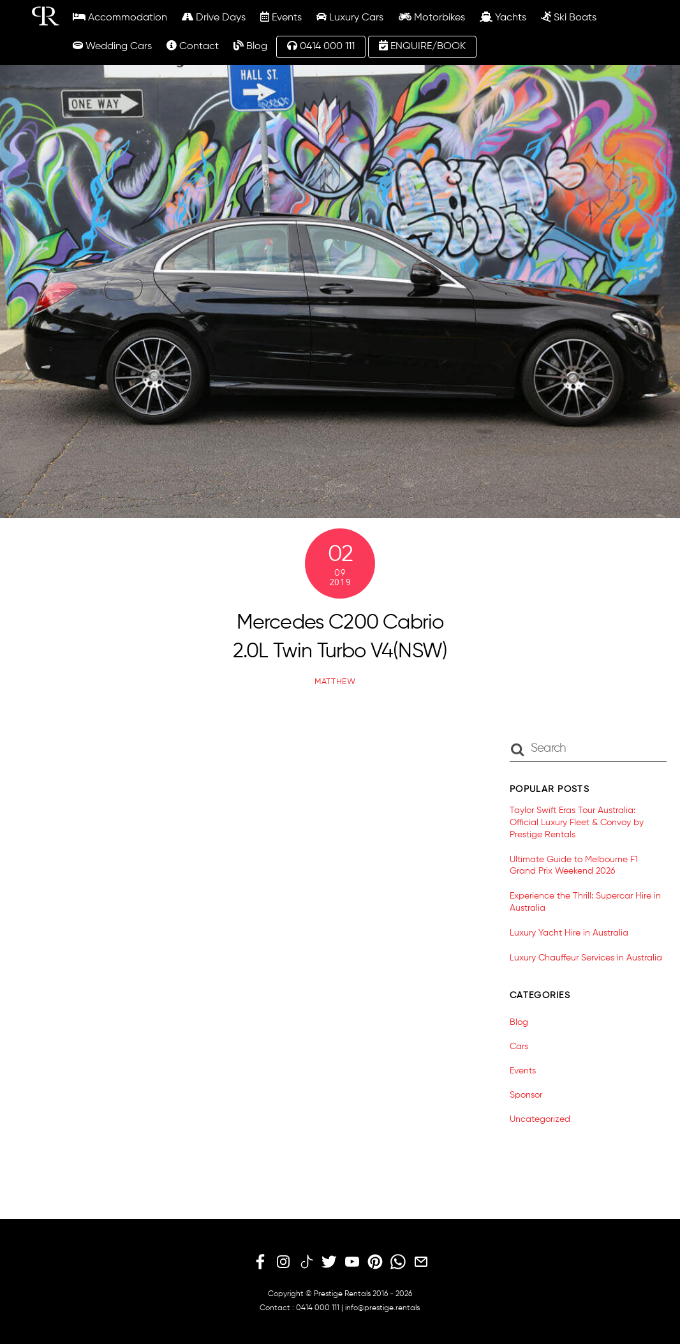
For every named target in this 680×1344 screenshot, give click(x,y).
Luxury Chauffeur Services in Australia (586, 957)
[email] (421, 1262)
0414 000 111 (321, 46)
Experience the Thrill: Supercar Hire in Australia (585, 902)
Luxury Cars (349, 17)
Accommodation (120, 17)
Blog (250, 46)
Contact (192, 46)
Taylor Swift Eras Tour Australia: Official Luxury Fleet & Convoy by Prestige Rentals (577, 822)
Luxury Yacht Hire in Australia (569, 933)
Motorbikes (432, 17)
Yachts (503, 17)
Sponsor (526, 1095)
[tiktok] (306, 1262)
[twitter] (329, 1262)
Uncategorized (540, 1119)
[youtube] (352, 1262)
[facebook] (260, 1262)
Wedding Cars (112, 46)
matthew (335, 682)
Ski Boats (568, 17)
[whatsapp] (398, 1262)
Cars (519, 1046)
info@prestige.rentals (382, 1308)
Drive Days (214, 17)
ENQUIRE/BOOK (422, 46)
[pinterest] (375, 1262)
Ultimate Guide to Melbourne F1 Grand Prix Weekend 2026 (574, 865)
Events (281, 17)
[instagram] (283, 1262)
